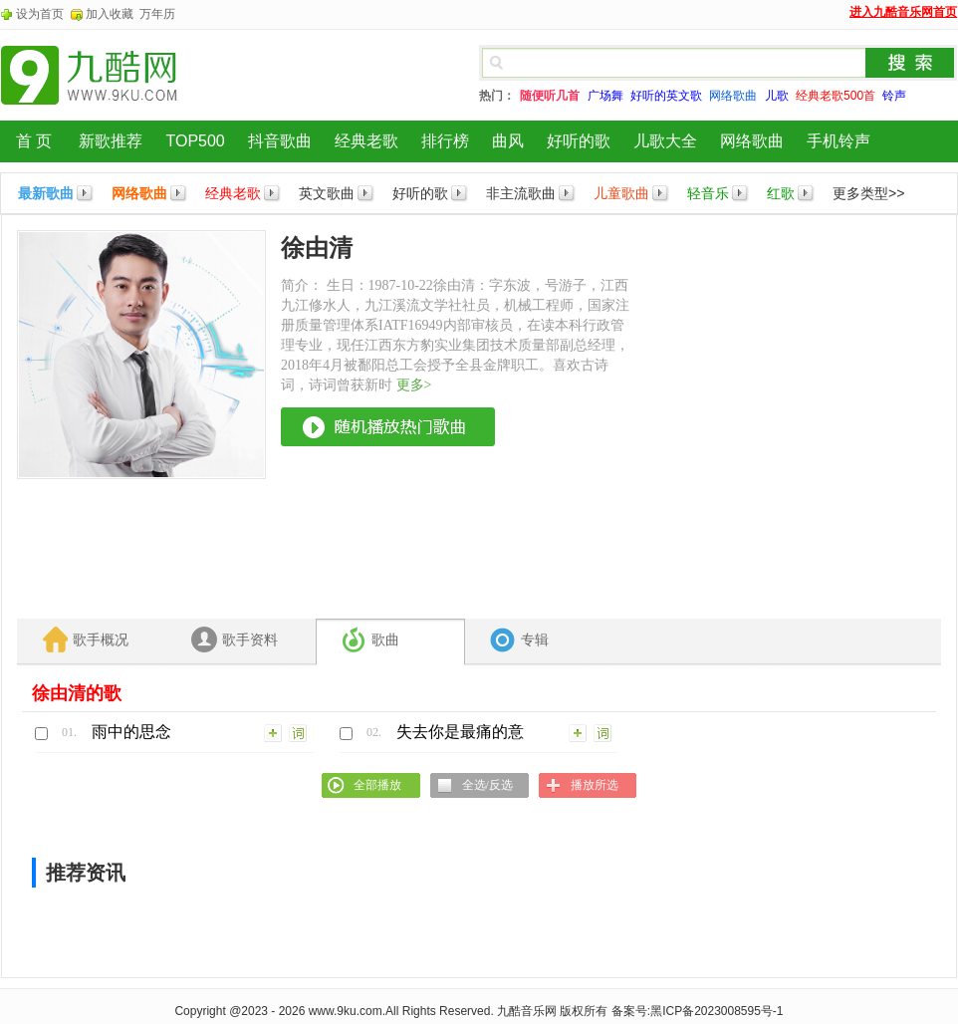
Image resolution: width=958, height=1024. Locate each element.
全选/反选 (487, 785)
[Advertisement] (187, 417)
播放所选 (594, 785)
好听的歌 (578, 140)
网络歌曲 (752, 140)
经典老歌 (366, 140)
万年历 (157, 14)
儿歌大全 (665, 140)
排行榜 (445, 140)
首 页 (34, 140)
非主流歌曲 (521, 193)
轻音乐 (708, 193)
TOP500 (194, 140)
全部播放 (377, 785)
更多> (414, 385)
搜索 (910, 63)
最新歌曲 (46, 193)
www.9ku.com (345, 1011)
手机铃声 (838, 140)
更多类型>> (868, 193)
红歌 (781, 193)
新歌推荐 (110, 140)
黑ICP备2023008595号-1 (716, 1011)
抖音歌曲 (280, 140)
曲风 (508, 140)
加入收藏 (109, 14)
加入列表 (274, 732)
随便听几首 (550, 96)
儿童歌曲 (621, 193)
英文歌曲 (327, 193)
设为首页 (40, 14)
